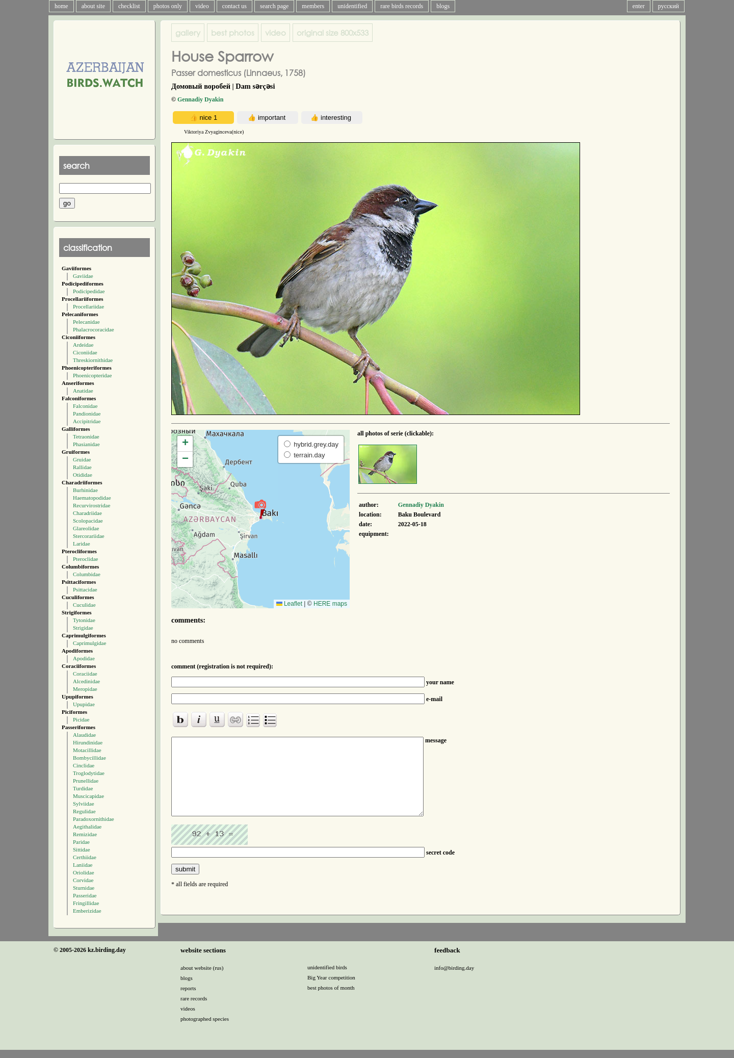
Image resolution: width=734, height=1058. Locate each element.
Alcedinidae (86, 681)
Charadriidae (87, 513)
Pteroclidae (85, 559)
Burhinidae (85, 490)
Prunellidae (85, 781)
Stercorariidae (88, 536)
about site (93, 6)
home (61, 6)
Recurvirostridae (91, 505)
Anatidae (83, 391)
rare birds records (401, 6)
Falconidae (85, 406)
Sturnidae (83, 888)
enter (639, 6)
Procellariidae (88, 306)
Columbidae (86, 574)
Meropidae (85, 689)
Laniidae (82, 865)
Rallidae (82, 467)
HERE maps (330, 603)
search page (274, 6)
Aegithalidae (87, 826)
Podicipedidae (88, 291)
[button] (260, 509)
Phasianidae (86, 444)
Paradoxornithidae (93, 819)
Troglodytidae (88, 773)
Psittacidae (85, 589)
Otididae (82, 475)
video (202, 6)
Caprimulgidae (89, 643)
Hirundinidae (87, 742)
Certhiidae (84, 857)
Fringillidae (86, 903)
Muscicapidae (88, 796)
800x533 (333, 33)
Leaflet (289, 603)
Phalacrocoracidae (93, 329)
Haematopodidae (92, 498)
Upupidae (84, 704)
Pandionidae (86, 413)
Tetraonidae (86, 436)
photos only (167, 6)
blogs (443, 6)
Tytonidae (84, 620)
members (313, 6)
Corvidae (83, 880)
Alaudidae (84, 735)
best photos (232, 33)
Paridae (81, 842)
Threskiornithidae (93, 360)
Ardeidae (83, 345)
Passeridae (84, 895)
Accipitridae (86, 421)
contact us (234, 6)
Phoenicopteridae (92, 375)
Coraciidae (85, 673)
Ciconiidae (85, 352)
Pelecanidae (86, 322)
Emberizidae (87, 911)
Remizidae (85, 834)
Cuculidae (84, 605)
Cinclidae (83, 765)
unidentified (352, 6)
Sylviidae (83, 804)
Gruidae (82, 459)
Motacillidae (87, 750)
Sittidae (81, 849)
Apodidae (84, 658)
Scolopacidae (88, 521)
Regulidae (84, 811)
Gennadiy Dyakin (200, 99)
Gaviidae (83, 276)
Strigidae (83, 628)
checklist (129, 6)
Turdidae (83, 788)
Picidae (81, 719)
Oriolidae (83, 872)
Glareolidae (86, 528)
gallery (187, 33)
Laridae (81, 543)
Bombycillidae (89, 758)
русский (668, 6)
